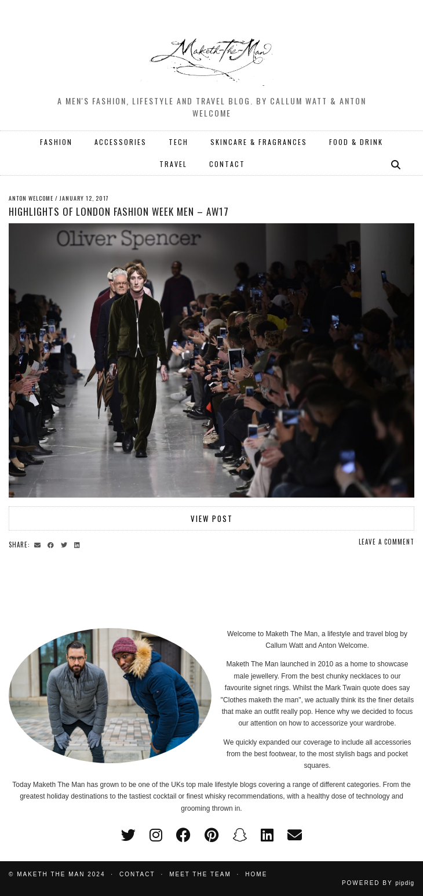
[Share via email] (39, 544)
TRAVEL (173, 164)
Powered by (378, 883)
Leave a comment (386, 541)
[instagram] (155, 835)
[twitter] (128, 835)
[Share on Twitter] (66, 544)
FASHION (56, 142)
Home (256, 874)
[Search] (396, 164)
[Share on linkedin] (78, 544)
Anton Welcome (31, 198)
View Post (212, 518)
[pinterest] (211, 835)
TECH (178, 142)
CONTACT (227, 164)
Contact (137, 874)
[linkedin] (267, 835)
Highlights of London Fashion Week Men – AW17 (119, 211)
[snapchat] (239, 835)
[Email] (294, 835)
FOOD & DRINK (356, 142)
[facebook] (183, 835)
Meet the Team (200, 874)
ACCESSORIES (120, 142)
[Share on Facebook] (52, 544)
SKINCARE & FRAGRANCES (258, 142)
